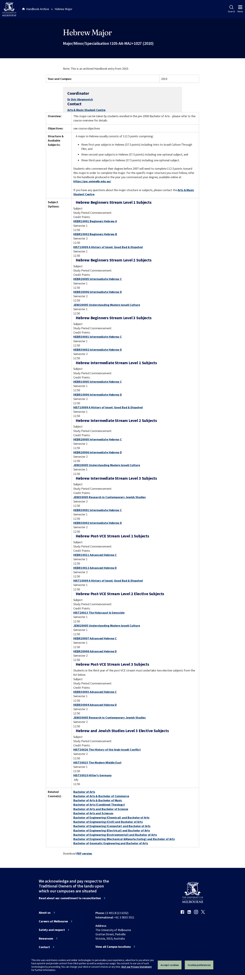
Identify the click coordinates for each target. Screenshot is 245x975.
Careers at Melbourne (53, 921)
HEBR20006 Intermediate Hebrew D (97, 292)
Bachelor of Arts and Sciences (93, 813)
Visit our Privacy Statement (136, 966)
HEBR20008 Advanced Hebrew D (95, 651)
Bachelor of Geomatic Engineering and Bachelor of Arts (110, 843)
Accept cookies (170, 965)
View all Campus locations (113, 947)
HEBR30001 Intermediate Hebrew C (97, 337)
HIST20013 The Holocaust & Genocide (99, 613)
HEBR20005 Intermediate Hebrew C (97, 279)
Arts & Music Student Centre (86, 110)
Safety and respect (52, 930)
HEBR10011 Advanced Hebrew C (95, 555)
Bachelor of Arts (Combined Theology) (99, 805)
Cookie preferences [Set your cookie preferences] (199, 965)
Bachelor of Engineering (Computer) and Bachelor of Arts (112, 826)
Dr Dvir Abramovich (80, 99)
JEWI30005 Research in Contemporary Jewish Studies (109, 497)
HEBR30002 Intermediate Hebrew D (97, 350)
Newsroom (46, 938)
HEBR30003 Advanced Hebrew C (95, 692)
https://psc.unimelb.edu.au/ (92, 181)
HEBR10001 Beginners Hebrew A (95, 221)
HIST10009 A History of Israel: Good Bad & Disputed (108, 247)
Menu (240, 9)
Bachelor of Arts (84, 792)
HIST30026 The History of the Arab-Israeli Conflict (107, 750)
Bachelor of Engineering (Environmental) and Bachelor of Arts (115, 835)
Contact (44, 947)
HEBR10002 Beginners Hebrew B (95, 234)
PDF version (84, 853)
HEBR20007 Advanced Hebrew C (95, 638)
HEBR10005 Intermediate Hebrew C (97, 382)
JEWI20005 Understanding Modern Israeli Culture (106, 305)
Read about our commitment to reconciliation (70, 898)
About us (45, 913)
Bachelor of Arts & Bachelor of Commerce (101, 796)
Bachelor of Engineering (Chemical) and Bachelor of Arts (111, 817)
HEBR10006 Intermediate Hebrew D (97, 395)
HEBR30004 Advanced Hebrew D (95, 705)
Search (231, 9)
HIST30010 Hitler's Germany (92, 775)
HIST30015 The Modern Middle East (97, 762)
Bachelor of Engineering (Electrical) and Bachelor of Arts (111, 830)
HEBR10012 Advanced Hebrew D (95, 568)
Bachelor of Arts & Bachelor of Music (97, 800)
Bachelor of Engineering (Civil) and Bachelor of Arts (108, 822)
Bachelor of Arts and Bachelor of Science (100, 809)
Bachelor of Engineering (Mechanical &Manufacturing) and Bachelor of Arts (124, 839)
